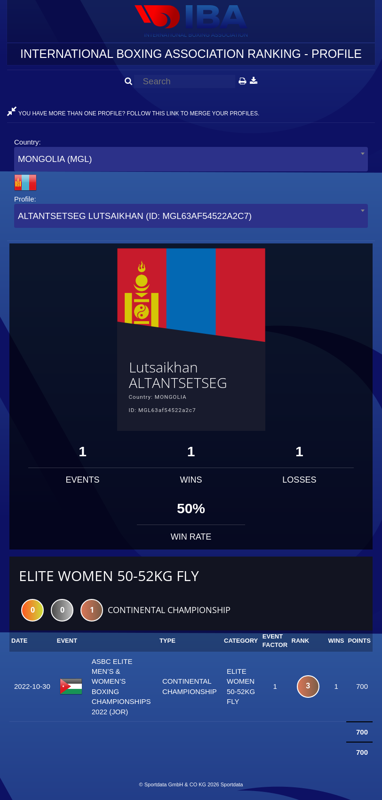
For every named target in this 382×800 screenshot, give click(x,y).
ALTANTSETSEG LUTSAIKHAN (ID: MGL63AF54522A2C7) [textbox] (135, 216)
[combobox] (191, 159)
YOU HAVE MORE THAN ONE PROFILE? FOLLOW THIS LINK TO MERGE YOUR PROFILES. (133, 113)
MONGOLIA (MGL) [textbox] (55, 159)
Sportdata (232, 784)
